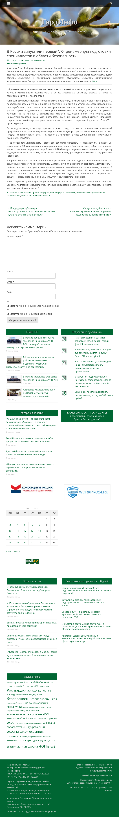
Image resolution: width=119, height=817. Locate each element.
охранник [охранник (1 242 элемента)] (36, 731)
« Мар (9, 551)
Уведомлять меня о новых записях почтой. (29, 313)
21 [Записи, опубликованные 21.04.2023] (39, 536)
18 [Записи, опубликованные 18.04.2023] (17, 536)
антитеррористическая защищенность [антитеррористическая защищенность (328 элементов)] (25, 694)
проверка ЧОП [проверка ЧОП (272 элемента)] (13, 740)
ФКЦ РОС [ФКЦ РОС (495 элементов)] (41, 690)
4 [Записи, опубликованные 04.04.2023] (17, 524)
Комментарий (15, 236)
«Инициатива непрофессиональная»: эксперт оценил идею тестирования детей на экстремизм (30, 467)
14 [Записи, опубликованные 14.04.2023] (39, 530)
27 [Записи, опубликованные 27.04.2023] (32, 542)
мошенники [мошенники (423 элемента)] (32, 710)
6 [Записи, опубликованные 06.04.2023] (32, 524)
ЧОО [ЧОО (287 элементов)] (49, 691)
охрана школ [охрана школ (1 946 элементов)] (18, 731)
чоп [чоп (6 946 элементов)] (42, 746)
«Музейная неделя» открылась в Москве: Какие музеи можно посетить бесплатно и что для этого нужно (32, 655)
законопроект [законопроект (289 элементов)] (34, 707)
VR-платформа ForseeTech (62, 192)
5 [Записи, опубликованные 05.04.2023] (25, 524)
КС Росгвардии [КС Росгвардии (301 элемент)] (26, 686)
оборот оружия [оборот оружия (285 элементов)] (40, 718)
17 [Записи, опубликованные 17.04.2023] (10, 536)
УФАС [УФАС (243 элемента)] (29, 691)
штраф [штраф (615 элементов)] (51, 746)
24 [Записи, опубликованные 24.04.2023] (10, 542)
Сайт (9, 292)
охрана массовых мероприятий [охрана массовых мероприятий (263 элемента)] (32, 723)
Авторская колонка (31, 413)
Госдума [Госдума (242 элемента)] (16, 686)
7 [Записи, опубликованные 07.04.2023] (39, 524)
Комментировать (17, 63)
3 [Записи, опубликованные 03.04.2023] (10, 524)
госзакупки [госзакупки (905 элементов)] (14, 707)
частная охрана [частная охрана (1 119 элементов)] (26, 746)
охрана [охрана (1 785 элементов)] (13, 722)
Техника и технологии (34, 60)
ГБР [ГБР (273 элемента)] (51, 682)
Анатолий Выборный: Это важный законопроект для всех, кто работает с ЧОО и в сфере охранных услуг (87, 638)
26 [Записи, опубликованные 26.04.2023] (25, 542)
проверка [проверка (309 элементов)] (47, 736)
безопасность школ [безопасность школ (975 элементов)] (43, 699)
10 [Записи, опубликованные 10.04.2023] (10, 530)
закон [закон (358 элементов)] (25, 707)
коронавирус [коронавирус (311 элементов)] (20, 710)
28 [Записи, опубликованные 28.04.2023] (39, 542)
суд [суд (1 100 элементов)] (40, 740)
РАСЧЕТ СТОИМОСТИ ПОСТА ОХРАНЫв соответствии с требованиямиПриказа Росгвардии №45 (87, 416)
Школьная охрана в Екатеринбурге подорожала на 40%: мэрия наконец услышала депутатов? (86, 590)
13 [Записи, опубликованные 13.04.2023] (32, 530)
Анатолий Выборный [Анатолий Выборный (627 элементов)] (36, 682)
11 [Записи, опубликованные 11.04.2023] (17, 530)
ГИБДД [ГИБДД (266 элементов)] (9, 686)
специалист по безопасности (35, 195)
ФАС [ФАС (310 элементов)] (34, 691)
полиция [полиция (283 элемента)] (26, 736)
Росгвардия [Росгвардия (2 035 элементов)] (16, 690)
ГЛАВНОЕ (32, 332)
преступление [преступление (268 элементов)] (36, 736)
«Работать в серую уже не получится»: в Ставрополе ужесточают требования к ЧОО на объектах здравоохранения (86, 626)
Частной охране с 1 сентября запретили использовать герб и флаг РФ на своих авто (92, 341)
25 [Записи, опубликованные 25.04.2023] (17, 542)
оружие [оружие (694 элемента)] (52, 718)
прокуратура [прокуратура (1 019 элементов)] (29, 740)
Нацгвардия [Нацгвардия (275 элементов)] (44, 686)
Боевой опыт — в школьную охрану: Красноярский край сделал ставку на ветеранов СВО (81, 614)
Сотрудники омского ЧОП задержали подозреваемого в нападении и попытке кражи (83, 602)
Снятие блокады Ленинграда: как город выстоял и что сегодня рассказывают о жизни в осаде (32, 639)
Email (10, 281)
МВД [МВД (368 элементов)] (36, 686)
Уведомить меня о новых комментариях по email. (33, 305)
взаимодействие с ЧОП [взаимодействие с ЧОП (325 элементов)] (17, 703)
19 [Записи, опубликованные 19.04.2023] (25, 536)
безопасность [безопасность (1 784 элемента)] (18, 698)
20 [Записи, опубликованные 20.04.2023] (32, 536)
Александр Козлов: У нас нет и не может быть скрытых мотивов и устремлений (39, 393)
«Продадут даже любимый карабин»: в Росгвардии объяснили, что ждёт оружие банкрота (28, 590)
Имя (10, 271)
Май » (17, 551)
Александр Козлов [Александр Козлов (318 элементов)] (15, 682)
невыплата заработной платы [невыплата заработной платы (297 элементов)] (20, 718)
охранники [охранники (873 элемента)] (14, 736)
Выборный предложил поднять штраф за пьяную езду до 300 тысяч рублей (94, 395)
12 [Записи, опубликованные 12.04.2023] (25, 530)
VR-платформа (42, 192)
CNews (95, 81)
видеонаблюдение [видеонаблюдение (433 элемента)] (38, 702)
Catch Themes (108, 789)
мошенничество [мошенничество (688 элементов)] (17, 714)
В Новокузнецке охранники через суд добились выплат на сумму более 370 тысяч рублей (93, 353)
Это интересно (32, 581)
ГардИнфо (59, 21)
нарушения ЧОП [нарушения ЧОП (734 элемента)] (38, 714)
